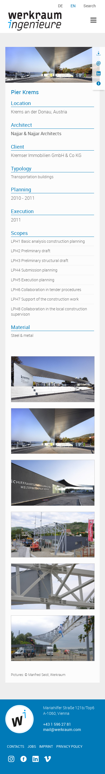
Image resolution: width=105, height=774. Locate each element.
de (60, 5)
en (73, 5)
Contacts (15, 746)
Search (89, 5)
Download (99, 53)
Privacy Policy (69, 746)
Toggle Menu (93, 20)
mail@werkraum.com (62, 729)
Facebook (23, 759)
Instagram (11, 759)
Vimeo (47, 759)
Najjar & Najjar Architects (36, 133)
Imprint (46, 746)
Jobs (31, 746)
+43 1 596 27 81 (57, 724)
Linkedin (35, 759)
